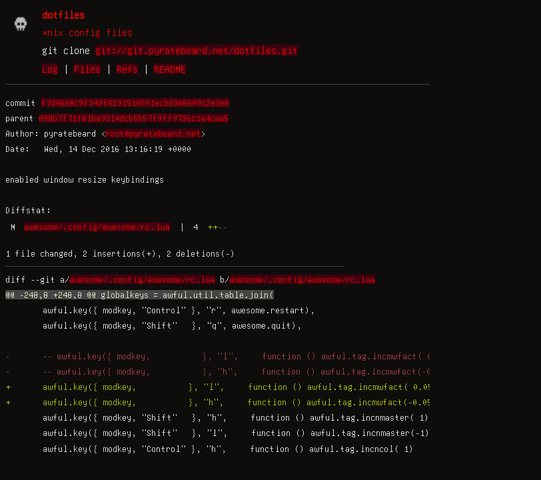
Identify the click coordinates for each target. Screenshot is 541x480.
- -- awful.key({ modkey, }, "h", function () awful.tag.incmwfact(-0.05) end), (249, 371)
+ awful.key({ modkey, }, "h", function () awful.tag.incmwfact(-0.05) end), (242, 402)
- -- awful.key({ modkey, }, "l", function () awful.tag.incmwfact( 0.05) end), (250, 356)
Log (50, 68)
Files (87, 68)
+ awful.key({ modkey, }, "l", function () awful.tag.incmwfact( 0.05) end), (243, 386)
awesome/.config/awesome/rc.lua (97, 226)
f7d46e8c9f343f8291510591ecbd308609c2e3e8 (135, 102)
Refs (127, 68)
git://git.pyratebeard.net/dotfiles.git (196, 50)
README (170, 68)
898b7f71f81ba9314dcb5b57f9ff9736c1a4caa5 (134, 118)
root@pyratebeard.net (153, 133)
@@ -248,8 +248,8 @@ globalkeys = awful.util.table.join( (139, 294)
